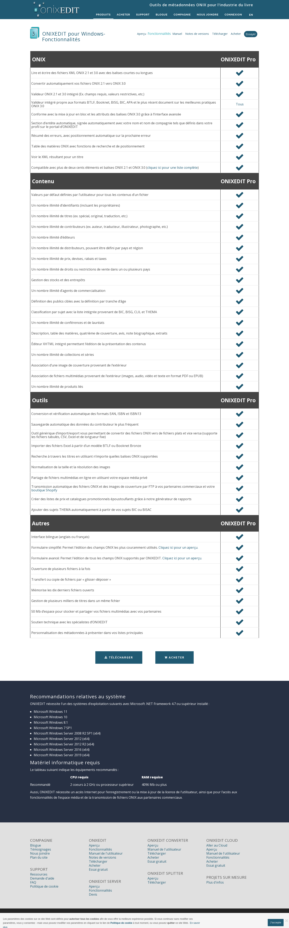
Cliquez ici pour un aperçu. (178, 547)
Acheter (121, 14)
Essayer (251, 34)
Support (141, 14)
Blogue (160, 14)
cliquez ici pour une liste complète (172, 167)
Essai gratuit (98, 869)
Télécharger (220, 34)
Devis (93, 894)
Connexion (233, 14)
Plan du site (39, 857)
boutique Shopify (44, 490)
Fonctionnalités (100, 849)
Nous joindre (40, 853)
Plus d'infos (215, 882)
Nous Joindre (207, 14)
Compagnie (181, 14)
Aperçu (141, 34)
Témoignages (40, 849)
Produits (101, 14)
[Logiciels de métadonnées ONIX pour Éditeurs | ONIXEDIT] (56, 8)
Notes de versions (197, 34)
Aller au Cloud (216, 845)
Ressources (38, 874)
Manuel (177, 34)
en (251, 14)
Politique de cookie (44, 886)
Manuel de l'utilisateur (106, 853)
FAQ (33, 882)
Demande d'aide (42, 878)
